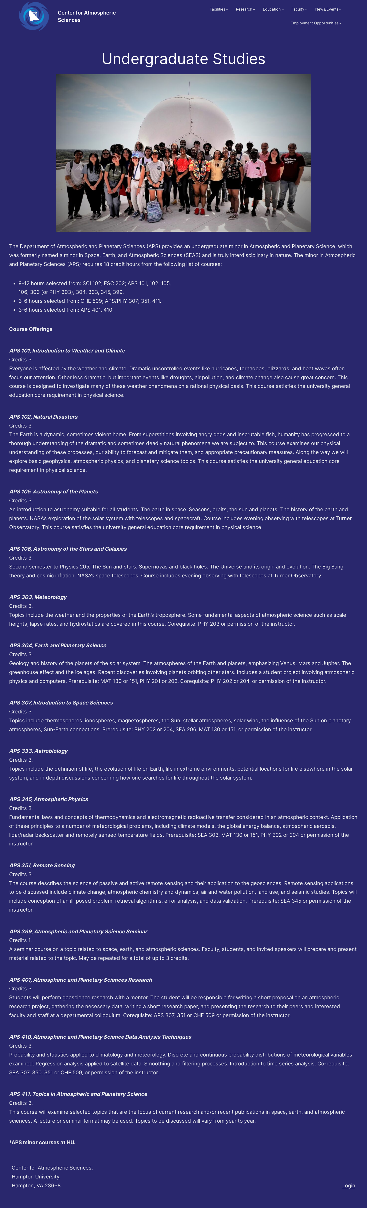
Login (348, 1185)
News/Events (326, 9)
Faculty (297, 9)
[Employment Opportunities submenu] (340, 23)
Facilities (217, 9)
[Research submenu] (254, 9)
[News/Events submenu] (340, 9)
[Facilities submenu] (227, 9)
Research (244, 9)
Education (272, 9)
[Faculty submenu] (306, 9)
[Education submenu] (283, 9)
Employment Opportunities (314, 23)
